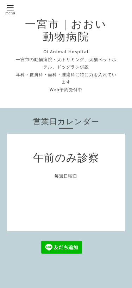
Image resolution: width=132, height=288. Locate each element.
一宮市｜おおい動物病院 (66, 30)
